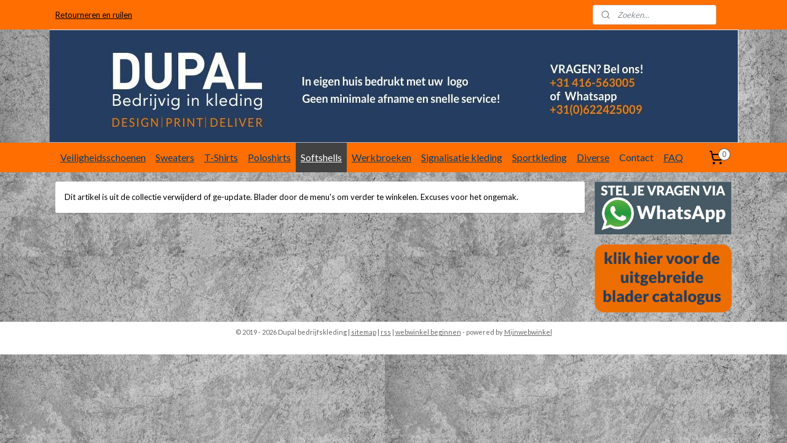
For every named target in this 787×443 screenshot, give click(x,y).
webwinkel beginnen (428, 332)
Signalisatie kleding (461, 157)
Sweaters (175, 157)
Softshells (321, 157)
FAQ (673, 157)
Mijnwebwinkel (528, 332)
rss (386, 332)
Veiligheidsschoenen (103, 157)
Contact (636, 157)
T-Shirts (221, 157)
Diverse (593, 157)
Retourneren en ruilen (93, 15)
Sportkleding (539, 157)
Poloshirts (269, 157)
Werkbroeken (381, 157)
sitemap (363, 332)
